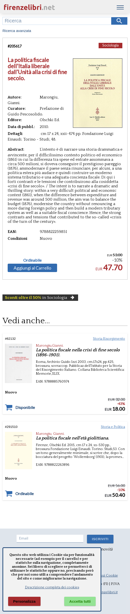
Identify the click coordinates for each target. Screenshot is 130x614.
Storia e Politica (113, 427)
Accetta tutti (80, 601)
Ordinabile (32, 260)
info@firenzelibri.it (102, 592)
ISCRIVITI (100, 539)
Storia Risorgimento (109, 339)
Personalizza (24, 601)
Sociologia (110, 45)
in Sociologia (40, 297)
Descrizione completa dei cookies (52, 587)
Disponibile (25, 407)
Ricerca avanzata (16, 31)
